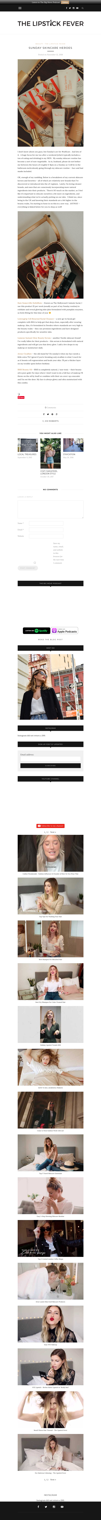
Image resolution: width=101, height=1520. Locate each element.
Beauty (39, 44)
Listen (65, 2)
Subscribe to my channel (50, 826)
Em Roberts (52, 421)
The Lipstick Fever (55, 44)
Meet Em (50, 648)
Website (21, 536)
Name (21, 523)
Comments (50, 407)
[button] (53, 832)
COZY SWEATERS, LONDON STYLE (49, 472)
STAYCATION (69, 454)
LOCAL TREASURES (27, 454)
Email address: (27, 754)
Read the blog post (50, 640)
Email (21, 530)
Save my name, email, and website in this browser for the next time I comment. (58, 553)
